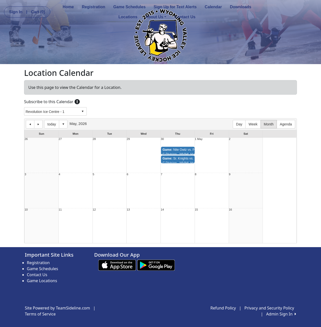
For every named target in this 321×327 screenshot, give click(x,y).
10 (26, 209)
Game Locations (42, 280)
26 (26, 139)
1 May (199, 139)
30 (162, 139)
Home (68, 7)
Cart (38, 12)
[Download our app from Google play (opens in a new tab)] (156, 265)
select (82, 111)
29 (128, 139)
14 (162, 209)
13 (128, 209)
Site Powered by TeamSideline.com (57, 308)
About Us (155, 17)
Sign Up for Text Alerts (175, 7)
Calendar (213, 7)
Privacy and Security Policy (269, 308)
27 (60, 139)
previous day (30, 124)
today (51, 124)
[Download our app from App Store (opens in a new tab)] (117, 265)
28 (94, 139)
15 (196, 209)
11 (60, 209)
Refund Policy (223, 308)
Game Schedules (129, 7)
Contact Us (184, 17)
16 (230, 209)
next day (38, 124)
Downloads (240, 7)
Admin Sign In (281, 314)
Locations (127, 17)
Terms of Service (40, 314)
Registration (93, 7)
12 (94, 209)
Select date (63, 124)
